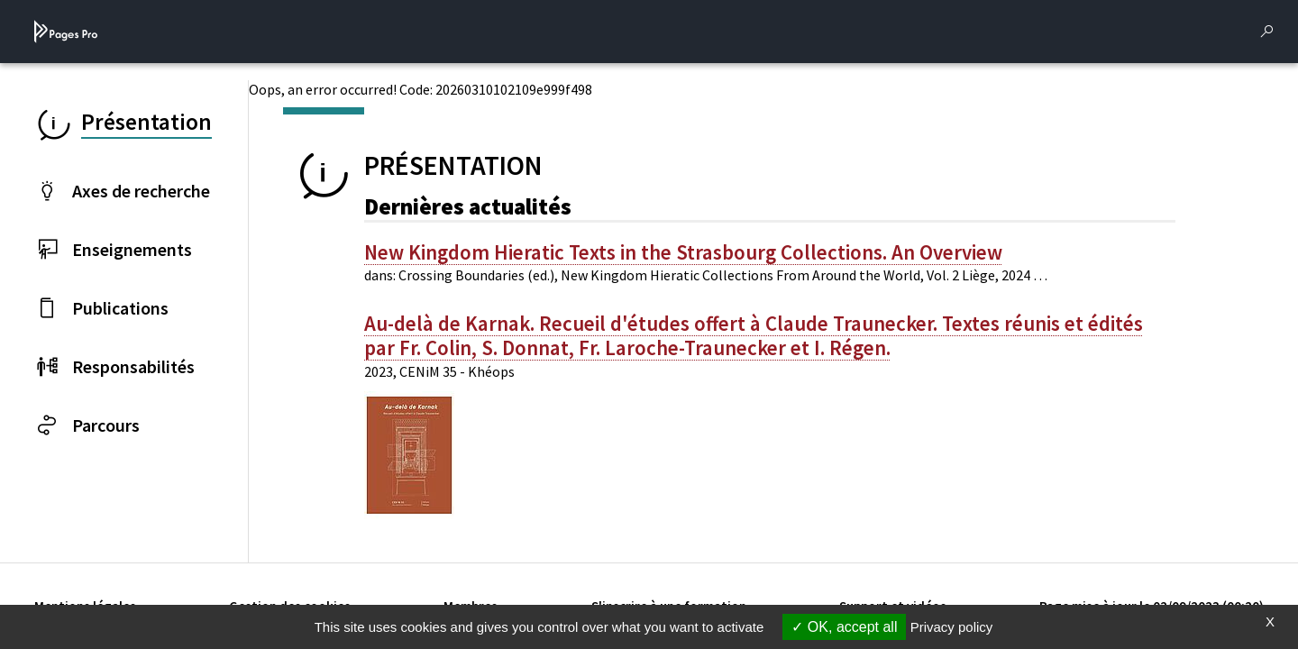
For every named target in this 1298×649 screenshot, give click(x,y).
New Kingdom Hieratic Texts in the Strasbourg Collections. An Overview (683, 252)
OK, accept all (844, 627)
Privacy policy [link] (951, 627)
